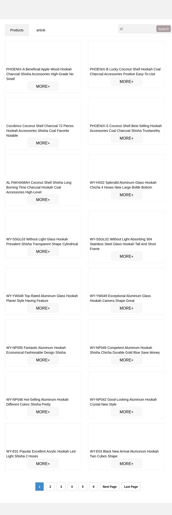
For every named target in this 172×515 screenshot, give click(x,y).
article (40, 30)
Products (16, 30)
